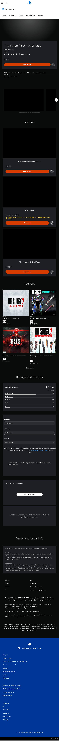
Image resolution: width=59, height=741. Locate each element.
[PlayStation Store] (9, 9)
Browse (40, 15)
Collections (13, 15)
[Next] (56, 100)
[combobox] (29, 423)
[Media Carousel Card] (24, 100)
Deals (21, 15)
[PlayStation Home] (29, 3)
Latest (4, 15)
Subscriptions (30, 15)
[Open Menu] (2, 3)
